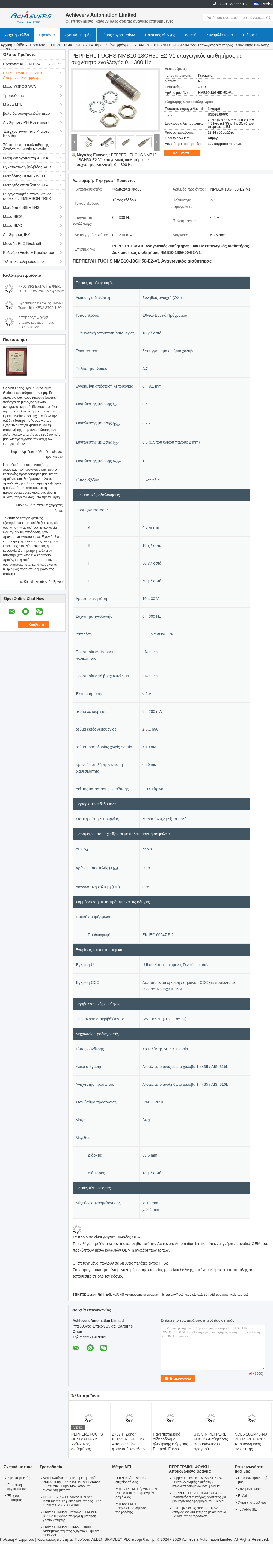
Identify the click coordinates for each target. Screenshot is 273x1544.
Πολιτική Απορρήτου (17, 1539)
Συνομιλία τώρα (219, 35)
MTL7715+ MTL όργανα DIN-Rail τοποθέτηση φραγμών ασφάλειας (136, 1493)
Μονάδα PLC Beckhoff (22, 243)
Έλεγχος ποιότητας (14, 1498)
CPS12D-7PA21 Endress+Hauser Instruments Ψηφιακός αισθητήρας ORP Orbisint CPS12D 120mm (72, 1501)
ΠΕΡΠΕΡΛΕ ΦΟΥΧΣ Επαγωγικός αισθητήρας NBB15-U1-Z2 (36, 322)
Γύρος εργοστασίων (118, 35)
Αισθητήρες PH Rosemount (26, 122)
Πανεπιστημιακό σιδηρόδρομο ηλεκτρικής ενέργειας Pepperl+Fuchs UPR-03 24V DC (170, 1444)
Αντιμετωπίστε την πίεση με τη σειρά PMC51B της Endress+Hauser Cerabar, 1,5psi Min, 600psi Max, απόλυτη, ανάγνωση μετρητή (71, 1484)
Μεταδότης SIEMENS (21, 207)
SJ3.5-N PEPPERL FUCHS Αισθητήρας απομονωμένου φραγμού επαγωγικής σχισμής (211, 1444)
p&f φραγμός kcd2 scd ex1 (229, 1294)
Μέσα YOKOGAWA (19, 86)
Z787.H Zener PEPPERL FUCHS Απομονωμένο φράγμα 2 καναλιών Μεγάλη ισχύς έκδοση (128, 1446)
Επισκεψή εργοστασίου (16, 1487)
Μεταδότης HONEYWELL (24, 176)
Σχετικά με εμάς (78, 35)
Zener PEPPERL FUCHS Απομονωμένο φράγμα (122, 1294)
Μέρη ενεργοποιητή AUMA (25, 158)
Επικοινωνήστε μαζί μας (252, 1480)
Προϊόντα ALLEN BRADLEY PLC (31, 64)
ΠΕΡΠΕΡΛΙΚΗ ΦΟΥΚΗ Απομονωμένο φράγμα (90, 45)
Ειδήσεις (250, 35)
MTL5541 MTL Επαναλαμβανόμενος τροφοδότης (130, 1508)
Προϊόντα (47, 35)
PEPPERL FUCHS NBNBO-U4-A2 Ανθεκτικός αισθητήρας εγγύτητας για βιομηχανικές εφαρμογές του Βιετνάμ (87, 1451)
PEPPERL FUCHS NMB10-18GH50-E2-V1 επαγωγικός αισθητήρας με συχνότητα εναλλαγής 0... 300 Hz (117, 160)
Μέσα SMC (12, 225)
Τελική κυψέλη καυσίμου (23, 261)
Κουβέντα (185, 153)
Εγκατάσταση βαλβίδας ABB (27, 167)
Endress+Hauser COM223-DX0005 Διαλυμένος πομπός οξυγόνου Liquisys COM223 (71, 1531)
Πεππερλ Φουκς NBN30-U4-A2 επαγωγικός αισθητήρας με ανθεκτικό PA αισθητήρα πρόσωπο (199, 1512)
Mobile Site (247, 1510)
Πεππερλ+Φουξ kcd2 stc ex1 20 (184, 1294)
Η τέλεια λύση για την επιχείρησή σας (130, 1480)
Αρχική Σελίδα (17, 35)
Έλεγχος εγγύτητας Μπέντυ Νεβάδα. (26, 133)
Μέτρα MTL (12, 104)
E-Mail (242, 1496)
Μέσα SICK (12, 216)
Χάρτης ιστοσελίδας (252, 1502)
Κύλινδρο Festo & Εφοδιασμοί (28, 252)
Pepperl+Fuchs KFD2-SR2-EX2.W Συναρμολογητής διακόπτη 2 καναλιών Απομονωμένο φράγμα (197, 1482)
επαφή (191, 35)
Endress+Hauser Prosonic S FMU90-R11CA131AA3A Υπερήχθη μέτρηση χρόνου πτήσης (70, 1516)
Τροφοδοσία (13, 95)
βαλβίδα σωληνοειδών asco (26, 113)
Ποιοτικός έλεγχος (160, 35)
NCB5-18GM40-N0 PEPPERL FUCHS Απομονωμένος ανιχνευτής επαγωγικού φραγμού (251, 1446)
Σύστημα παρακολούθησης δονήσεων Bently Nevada (26, 147)
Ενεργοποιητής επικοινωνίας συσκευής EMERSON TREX (27, 196)
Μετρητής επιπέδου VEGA (25, 185)
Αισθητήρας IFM (17, 234)
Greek (265, 4)
